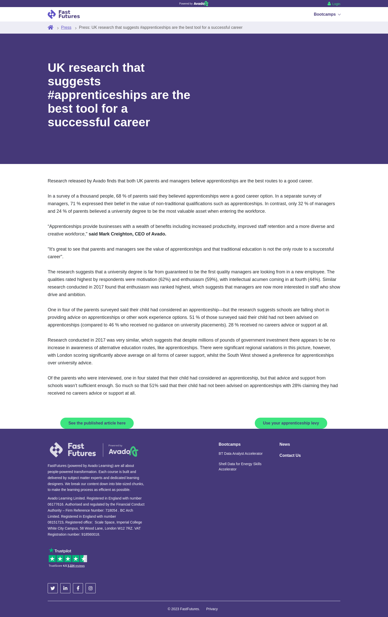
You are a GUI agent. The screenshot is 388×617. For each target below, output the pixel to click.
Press (66, 28)
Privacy (212, 609)
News (285, 444)
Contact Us (290, 455)
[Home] (50, 27)
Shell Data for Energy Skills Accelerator (240, 466)
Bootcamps (327, 14)
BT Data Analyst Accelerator (241, 454)
